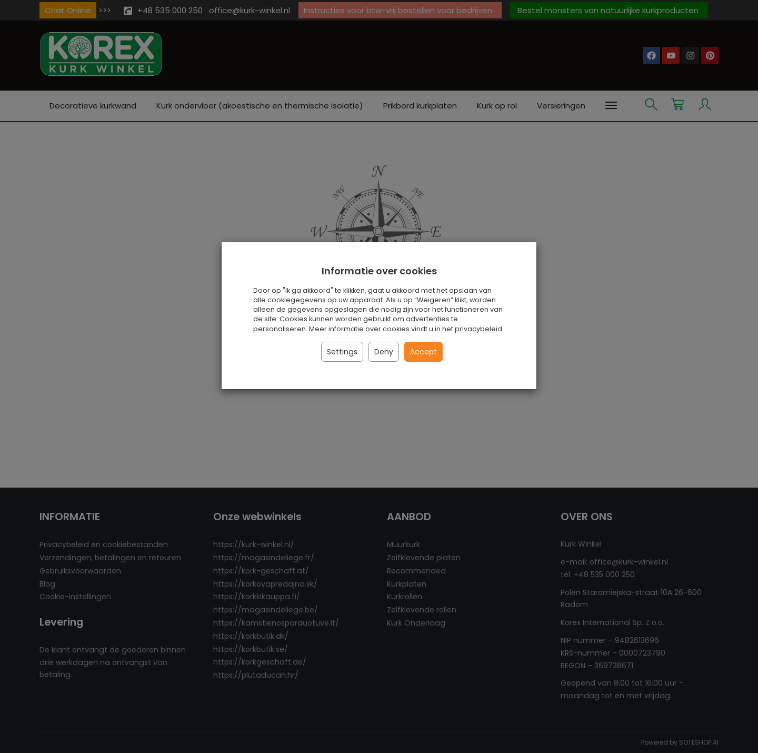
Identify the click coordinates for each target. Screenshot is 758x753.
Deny (383, 351)
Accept (423, 351)
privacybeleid (478, 328)
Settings (342, 351)
